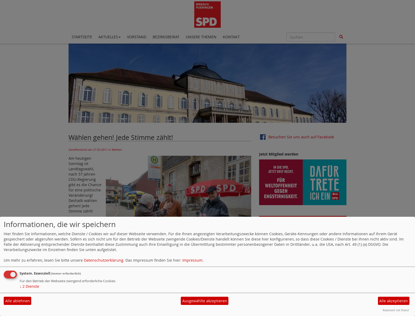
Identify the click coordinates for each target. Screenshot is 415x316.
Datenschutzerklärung (103, 260)
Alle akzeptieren (393, 300)
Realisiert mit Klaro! (396, 310)
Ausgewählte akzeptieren (204, 300)
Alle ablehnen (17, 300)
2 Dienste (29, 286)
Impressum (192, 260)
